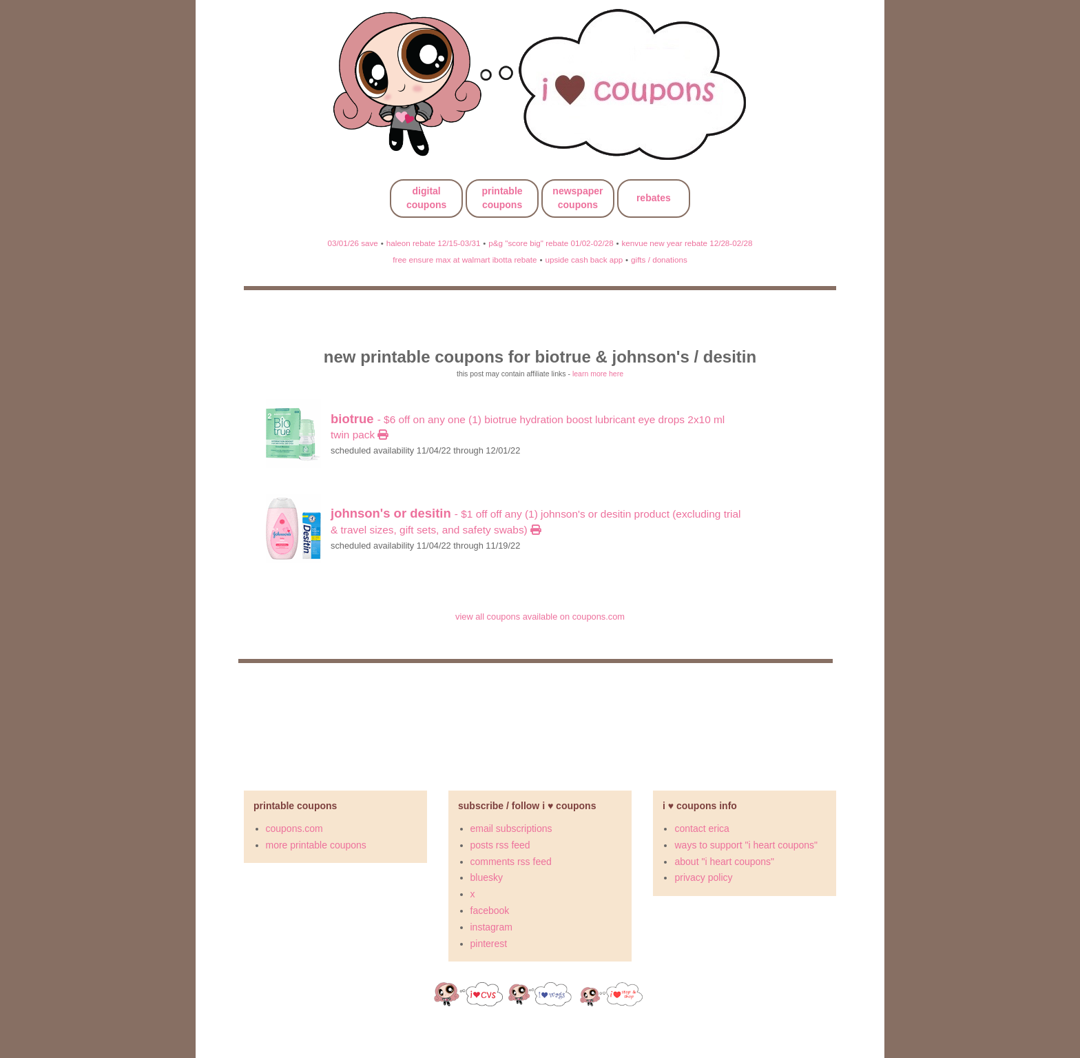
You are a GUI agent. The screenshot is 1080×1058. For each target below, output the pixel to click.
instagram (491, 927)
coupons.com (294, 828)
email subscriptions (511, 828)
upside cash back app (584, 259)
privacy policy (703, 877)
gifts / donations (659, 259)
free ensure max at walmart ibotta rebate (465, 259)
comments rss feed (511, 861)
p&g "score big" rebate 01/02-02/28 (550, 242)
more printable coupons (316, 845)
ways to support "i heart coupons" (746, 845)
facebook (490, 910)
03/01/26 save (353, 242)
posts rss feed (500, 845)
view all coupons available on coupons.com (540, 616)
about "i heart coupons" (724, 861)
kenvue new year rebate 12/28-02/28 (687, 242)
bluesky (486, 877)
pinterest (489, 943)
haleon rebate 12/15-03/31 (433, 242)
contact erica (701, 828)
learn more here (597, 373)
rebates (653, 197)
